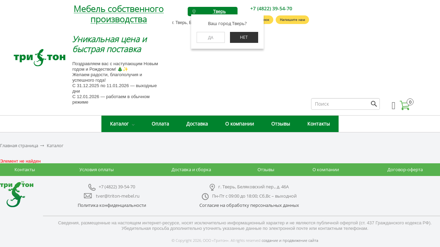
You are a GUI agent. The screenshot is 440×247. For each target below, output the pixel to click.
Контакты (318, 123)
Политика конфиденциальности (112, 205)
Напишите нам (292, 19)
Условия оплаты (96, 169)
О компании (239, 123)
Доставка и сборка (191, 169)
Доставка (197, 123)
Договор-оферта (405, 169)
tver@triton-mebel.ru (118, 196)
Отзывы (280, 123)
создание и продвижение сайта (290, 240)
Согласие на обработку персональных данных (249, 205)
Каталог (119, 123)
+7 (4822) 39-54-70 (271, 8)
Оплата (160, 123)
